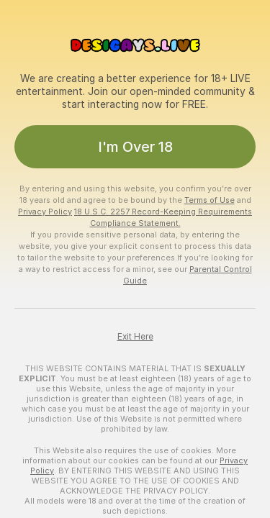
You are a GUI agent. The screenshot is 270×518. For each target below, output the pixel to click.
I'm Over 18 (135, 146)
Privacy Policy (45, 211)
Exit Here (135, 337)
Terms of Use (209, 200)
